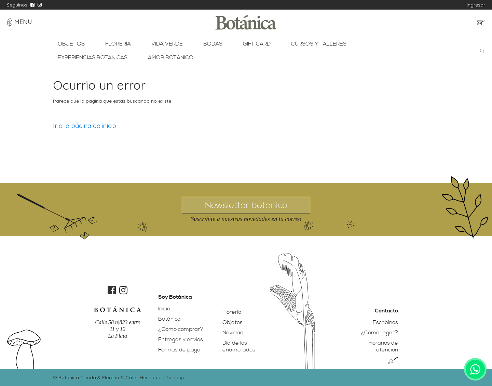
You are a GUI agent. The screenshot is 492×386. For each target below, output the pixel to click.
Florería (232, 312)
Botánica (169, 319)
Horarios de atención (383, 346)
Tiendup (175, 377)
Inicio (164, 308)
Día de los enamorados (238, 346)
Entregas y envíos (180, 339)
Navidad (233, 332)
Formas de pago (179, 349)
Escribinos (385, 322)
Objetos (232, 322)
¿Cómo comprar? (180, 329)
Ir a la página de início (84, 126)
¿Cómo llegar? (379, 332)
